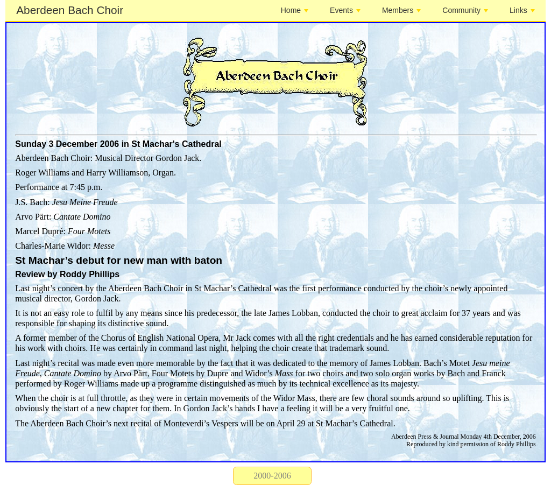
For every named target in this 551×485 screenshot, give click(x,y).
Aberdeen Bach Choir (69, 10)
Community (465, 10)
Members (401, 10)
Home (294, 10)
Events (345, 10)
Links (522, 10)
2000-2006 (272, 475)
